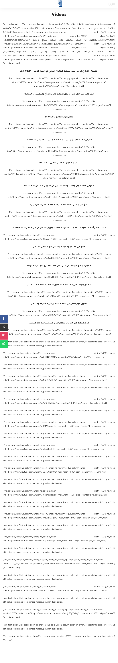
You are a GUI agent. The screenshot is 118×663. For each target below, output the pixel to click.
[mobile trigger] (5, 4)
